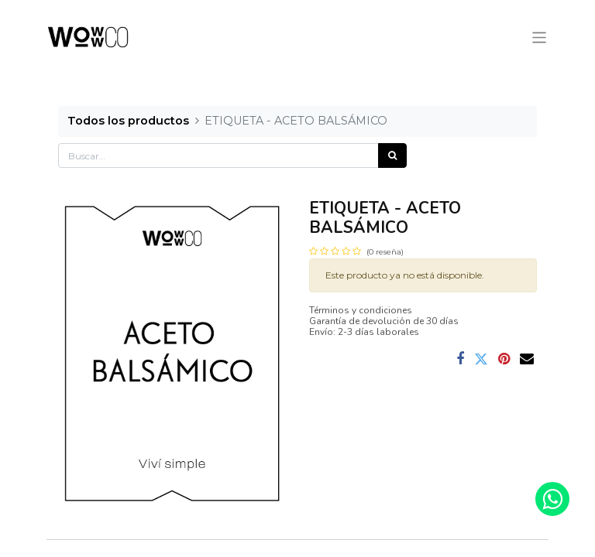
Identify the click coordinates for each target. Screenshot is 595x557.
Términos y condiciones (360, 310)
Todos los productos (128, 121)
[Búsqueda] (392, 155)
